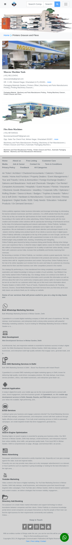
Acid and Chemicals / (37, 183)
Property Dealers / (39, 176)
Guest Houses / (43, 186)
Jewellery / (38, 190)
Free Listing (35, 541)
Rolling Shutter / (10, 193)
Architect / (17, 173)
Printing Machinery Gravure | (22, 88)
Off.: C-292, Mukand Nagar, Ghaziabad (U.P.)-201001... (25, 82)
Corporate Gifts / (51, 190)
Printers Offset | (33, 85)
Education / (52, 200)
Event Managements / (58, 176)
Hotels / (6, 176)
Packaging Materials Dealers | (15, 85)
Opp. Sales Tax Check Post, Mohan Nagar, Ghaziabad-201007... (29, 139)
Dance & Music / (26, 193)
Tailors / (65, 193)
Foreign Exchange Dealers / (53, 180)
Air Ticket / (7, 173)
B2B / (31, 200)
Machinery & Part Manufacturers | (52, 143)
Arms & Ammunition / (29, 180)
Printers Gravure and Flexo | (15, 145)
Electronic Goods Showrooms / (18, 190)
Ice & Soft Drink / (10, 197)
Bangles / (52, 183)
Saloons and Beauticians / (14, 183)
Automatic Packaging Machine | (38, 145)
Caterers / (50, 173)
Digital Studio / (21, 200)
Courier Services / (53, 197)
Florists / (56, 186)
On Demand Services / (22, 203)
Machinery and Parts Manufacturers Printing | (21, 143)
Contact (43, 541)
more (49, 82)
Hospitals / (31, 186)
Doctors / (59, 173)
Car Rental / (62, 183)
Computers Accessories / (14, 186)
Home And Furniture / (20, 176)
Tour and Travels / (10, 180)
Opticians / (64, 190)
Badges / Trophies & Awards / (48, 193)
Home (6, 35)
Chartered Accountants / (33, 173)
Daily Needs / (40, 200)
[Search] (34, 4)
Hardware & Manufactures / (32, 197)
